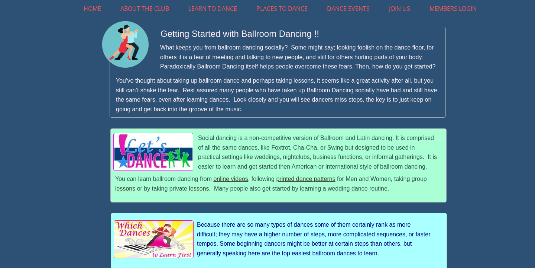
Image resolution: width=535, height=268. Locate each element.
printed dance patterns (305, 179)
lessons (125, 188)
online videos (230, 179)
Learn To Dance (212, 8)
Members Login (453, 8)
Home (92, 8)
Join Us (399, 8)
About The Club (144, 8)
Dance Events (348, 8)
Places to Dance (282, 8)
